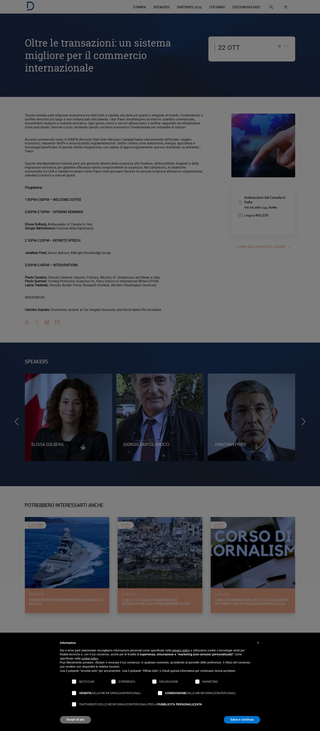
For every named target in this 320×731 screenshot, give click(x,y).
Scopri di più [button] (75, 719)
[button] (258, 642)
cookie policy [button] (90, 658)
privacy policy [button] (181, 650)
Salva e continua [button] (242, 719)
